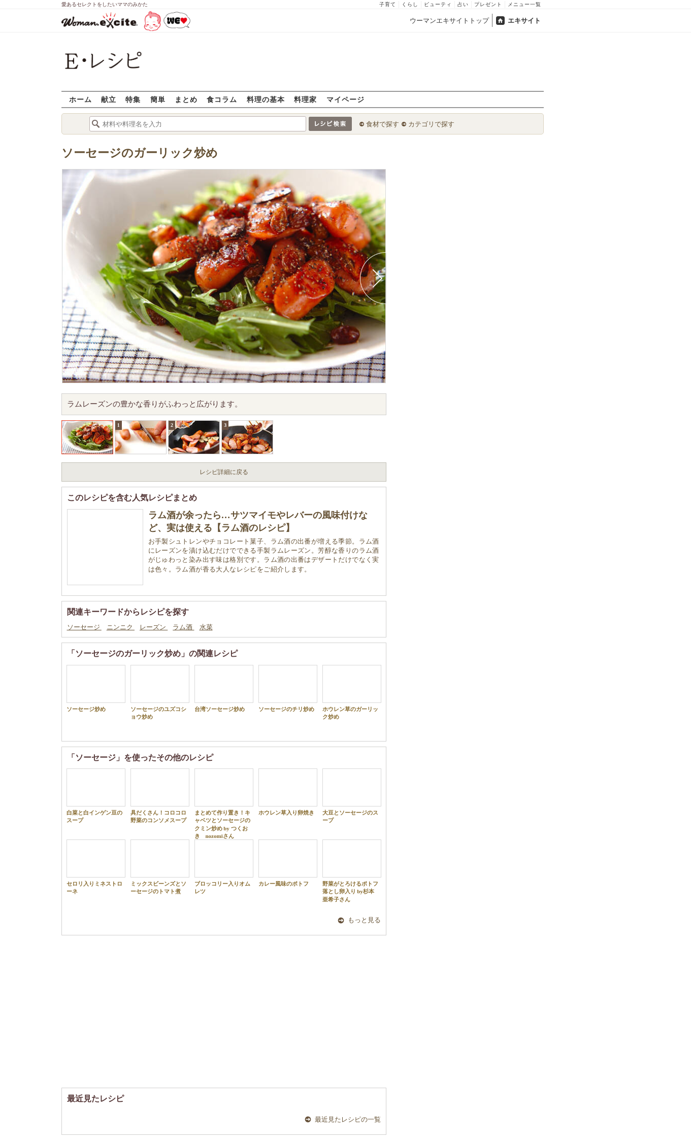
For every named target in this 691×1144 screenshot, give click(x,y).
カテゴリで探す (431, 124)
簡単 (158, 99)
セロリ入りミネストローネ (96, 866)
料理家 (305, 99)
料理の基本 (266, 99)
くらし (410, 4)
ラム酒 (183, 627)
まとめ (186, 99)
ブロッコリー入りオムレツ (223, 866)
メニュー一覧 (524, 4)
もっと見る (364, 920)
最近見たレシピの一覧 (348, 1119)
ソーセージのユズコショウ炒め (159, 692)
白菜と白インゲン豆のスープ (96, 795)
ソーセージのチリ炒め (287, 688)
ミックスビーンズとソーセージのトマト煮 (159, 866)
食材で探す (382, 124)
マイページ (345, 99)
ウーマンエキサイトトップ (449, 20)
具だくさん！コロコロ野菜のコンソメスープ (159, 795)
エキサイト (524, 20)
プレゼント (488, 4)
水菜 (206, 627)
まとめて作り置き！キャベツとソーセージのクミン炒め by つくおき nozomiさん (223, 803)
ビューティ (438, 4)
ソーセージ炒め (96, 688)
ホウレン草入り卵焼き (287, 792)
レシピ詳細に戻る (224, 472)
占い (463, 4)
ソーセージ (84, 627)
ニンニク (121, 627)
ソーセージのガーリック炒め (139, 153)
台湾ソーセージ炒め (223, 688)
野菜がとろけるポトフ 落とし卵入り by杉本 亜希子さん (351, 870)
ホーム (80, 99)
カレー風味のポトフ (287, 863)
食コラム (222, 99)
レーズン (154, 627)
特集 (133, 99)
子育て (387, 4)
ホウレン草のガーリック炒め (351, 692)
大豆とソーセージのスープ (351, 795)
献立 (108, 99)
